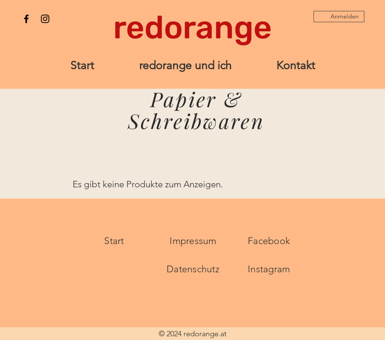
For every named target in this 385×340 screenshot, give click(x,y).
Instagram (269, 269)
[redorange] (192, 27)
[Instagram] (45, 18)
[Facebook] (26, 18)
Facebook (269, 240)
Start (114, 240)
